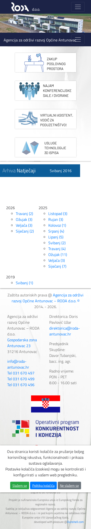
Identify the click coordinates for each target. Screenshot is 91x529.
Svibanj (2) (57, 243)
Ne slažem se (69, 490)
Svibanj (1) (24, 283)
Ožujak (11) (57, 254)
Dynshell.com (75, 521)
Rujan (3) (55, 219)
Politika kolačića (43, 490)
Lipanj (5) (55, 237)
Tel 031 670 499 (20, 379)
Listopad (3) (57, 213)
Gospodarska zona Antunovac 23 (22, 343)
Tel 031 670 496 (20, 385)
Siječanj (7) (57, 266)
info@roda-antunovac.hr (18, 364)
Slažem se (19, 490)
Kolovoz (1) (57, 225)
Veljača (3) (24, 225)
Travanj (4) (57, 249)
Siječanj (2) (25, 231)
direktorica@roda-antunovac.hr (64, 331)
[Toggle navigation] (78, 7)
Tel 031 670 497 (20, 373)
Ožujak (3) (24, 219)
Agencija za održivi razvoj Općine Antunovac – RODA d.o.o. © (48, 298)
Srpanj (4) (56, 231)
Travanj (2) (24, 213)
